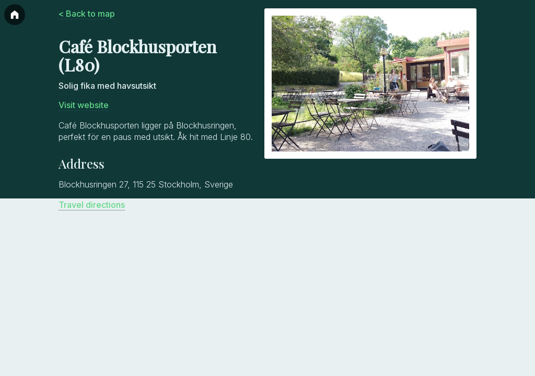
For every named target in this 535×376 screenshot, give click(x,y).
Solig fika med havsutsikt (107, 85)
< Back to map (87, 13)
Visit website (84, 105)
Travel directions (92, 204)
